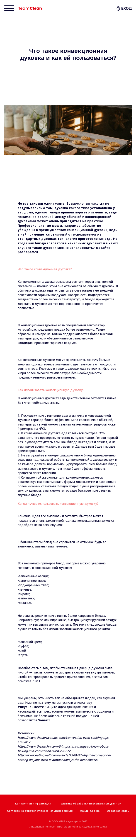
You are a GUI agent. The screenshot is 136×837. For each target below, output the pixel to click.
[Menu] (9, 8)
